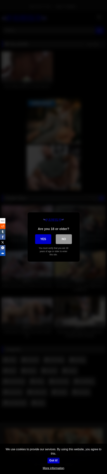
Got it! (53, 460)
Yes (43, 239)
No (64, 239)
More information (53, 468)
